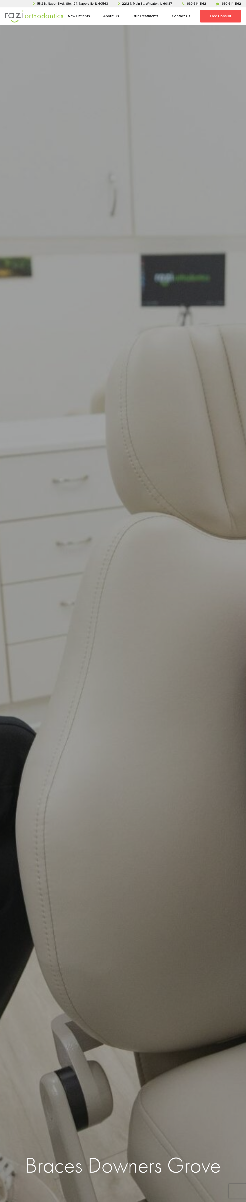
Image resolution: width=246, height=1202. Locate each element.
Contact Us (181, 16)
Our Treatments (145, 16)
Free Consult (220, 16)
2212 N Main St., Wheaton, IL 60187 (145, 3)
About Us (111, 16)
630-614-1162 (194, 3)
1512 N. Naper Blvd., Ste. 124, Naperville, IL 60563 (70, 3)
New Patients (79, 16)
